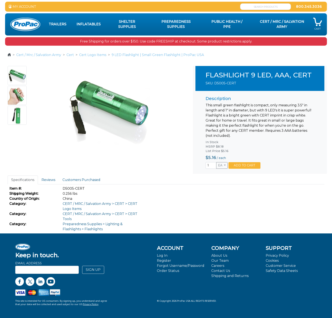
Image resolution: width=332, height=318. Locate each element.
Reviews (48, 180)
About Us (219, 256)
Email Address (28, 263)
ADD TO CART (244, 165)
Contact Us (220, 271)
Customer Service (281, 266)
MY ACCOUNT (22, 7)
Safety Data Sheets (282, 271)
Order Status (168, 271)
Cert (70, 55)
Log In (162, 256)
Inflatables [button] (88, 24)
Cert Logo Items (92, 55)
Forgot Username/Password (180, 266)
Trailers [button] (57, 24)
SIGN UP (93, 270)
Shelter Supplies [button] (127, 24)
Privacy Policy (277, 256)
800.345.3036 (309, 7)
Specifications (22, 180)
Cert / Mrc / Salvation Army (38, 55)
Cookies (272, 261)
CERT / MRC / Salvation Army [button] (282, 24)
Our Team (220, 261)
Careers (217, 266)
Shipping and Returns (230, 276)
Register (164, 261)
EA (220, 165)
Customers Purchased (81, 180)
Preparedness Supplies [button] (176, 24)
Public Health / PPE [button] (226, 24)
